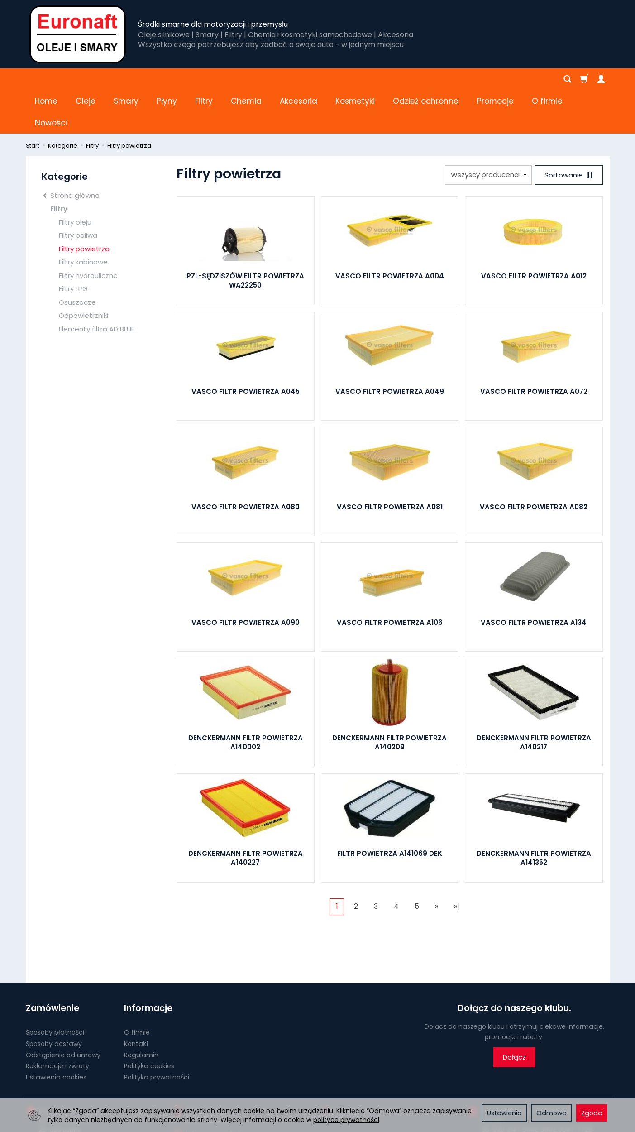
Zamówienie (52, 964)
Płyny (167, 79)
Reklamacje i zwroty (57, 1022)
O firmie (137, 988)
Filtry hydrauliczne (88, 232)
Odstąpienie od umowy (63, 1011)
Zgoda (591, 1113)
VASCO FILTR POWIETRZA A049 (389, 348)
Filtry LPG (73, 245)
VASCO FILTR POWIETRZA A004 (389, 232)
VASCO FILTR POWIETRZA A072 (533, 348)
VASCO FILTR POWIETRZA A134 (534, 579)
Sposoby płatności (55, 988)
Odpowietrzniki (83, 272)
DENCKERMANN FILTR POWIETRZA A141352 (534, 814)
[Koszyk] (584, 79)
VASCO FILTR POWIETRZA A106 (390, 579)
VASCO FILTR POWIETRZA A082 (533, 463)
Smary (126, 79)
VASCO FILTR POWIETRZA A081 (390, 463)
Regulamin (141, 1011)
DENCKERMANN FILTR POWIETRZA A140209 (389, 699)
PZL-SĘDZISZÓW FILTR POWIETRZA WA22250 (245, 237)
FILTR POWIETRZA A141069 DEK (389, 810)
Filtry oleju (75, 178)
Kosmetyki (355, 79)
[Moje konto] (601, 79)
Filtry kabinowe (83, 218)
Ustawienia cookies (56, 1033)
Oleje (85, 79)
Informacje (148, 964)
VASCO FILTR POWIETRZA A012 (534, 232)
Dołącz (514, 1013)
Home (46, 79)
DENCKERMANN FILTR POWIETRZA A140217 (534, 699)
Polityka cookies (149, 1022)
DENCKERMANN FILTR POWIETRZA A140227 (245, 814)
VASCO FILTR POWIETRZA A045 (245, 348)
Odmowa (551, 1113)
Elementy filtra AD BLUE (96, 285)
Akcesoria (298, 79)
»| (456, 863)
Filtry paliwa (78, 192)
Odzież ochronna (426, 79)
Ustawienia (504, 1113)
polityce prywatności (346, 1119)
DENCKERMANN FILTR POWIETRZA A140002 (245, 699)
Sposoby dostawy (54, 999)
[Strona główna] (77, 34)
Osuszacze (77, 259)
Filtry (204, 79)
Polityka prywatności (156, 1033)
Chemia (246, 79)
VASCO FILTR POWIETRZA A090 (245, 579)
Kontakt (136, 999)
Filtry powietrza (84, 205)
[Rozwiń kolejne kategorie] (482, 79)
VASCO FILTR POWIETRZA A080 (245, 463)
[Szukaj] (567, 79)
